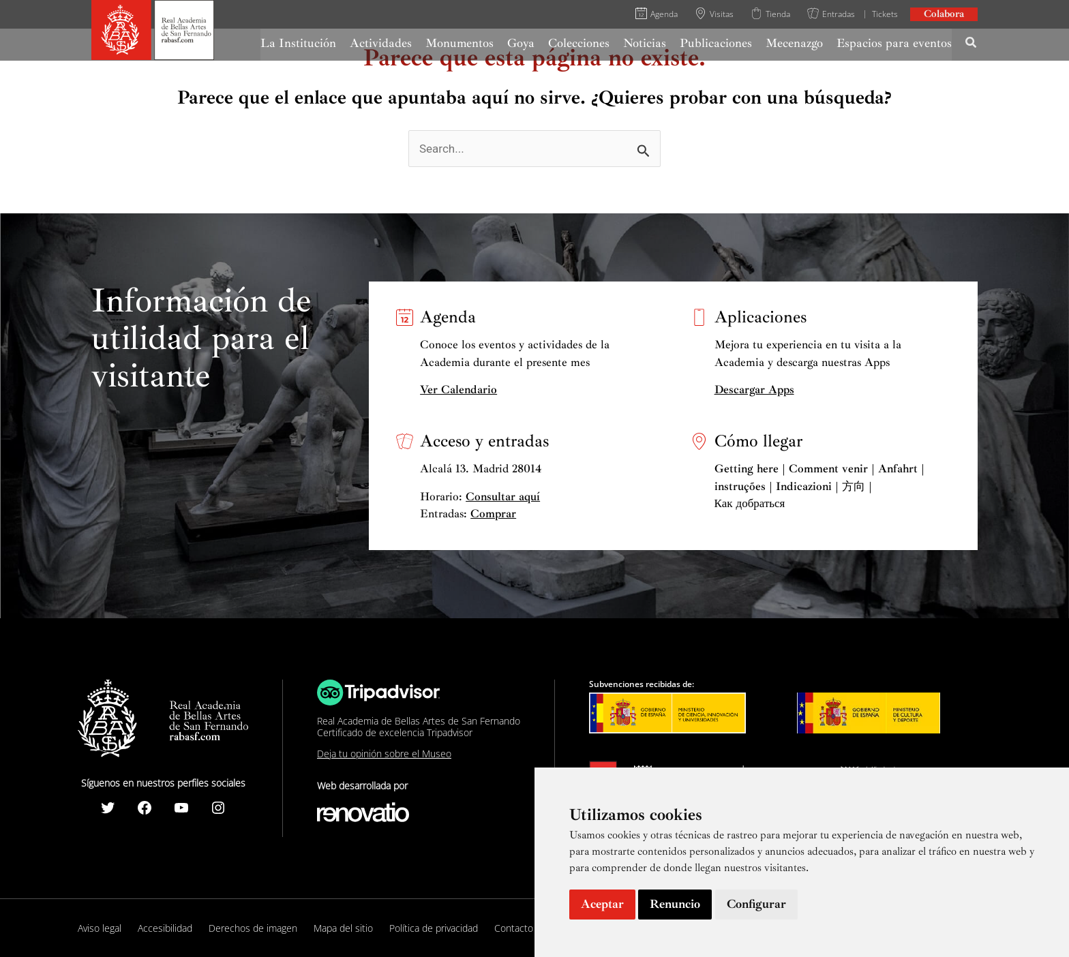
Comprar (493, 513)
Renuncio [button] (675, 903)
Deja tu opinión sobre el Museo (384, 753)
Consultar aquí (503, 496)
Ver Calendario (458, 389)
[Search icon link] (971, 44)
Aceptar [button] (602, 903)
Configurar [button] (756, 903)
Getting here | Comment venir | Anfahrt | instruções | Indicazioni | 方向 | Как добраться (819, 486)
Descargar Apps (754, 389)
